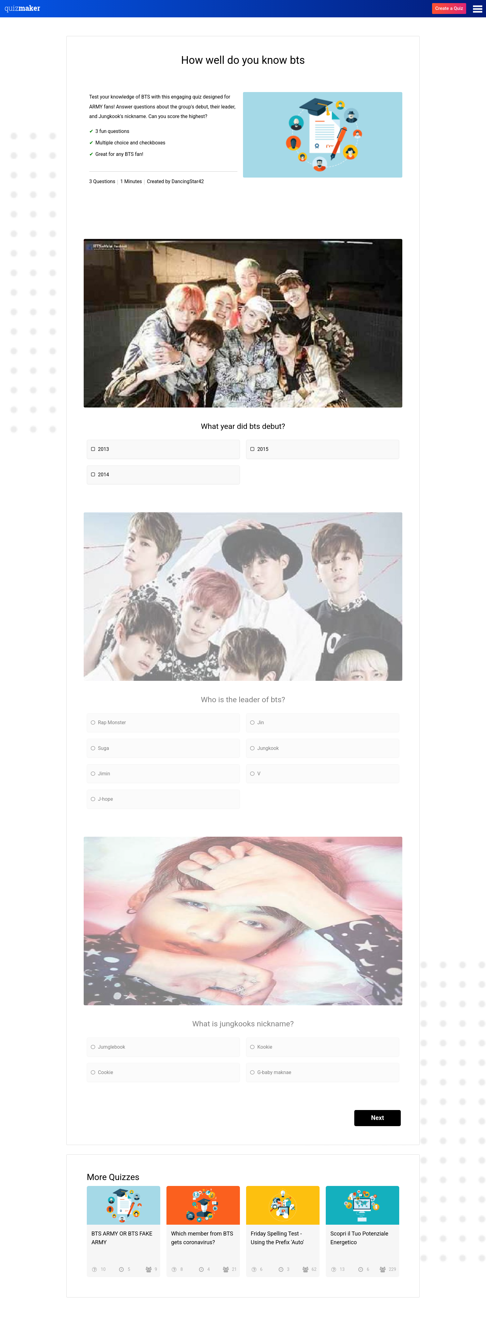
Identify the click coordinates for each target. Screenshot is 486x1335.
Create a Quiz (449, 8)
